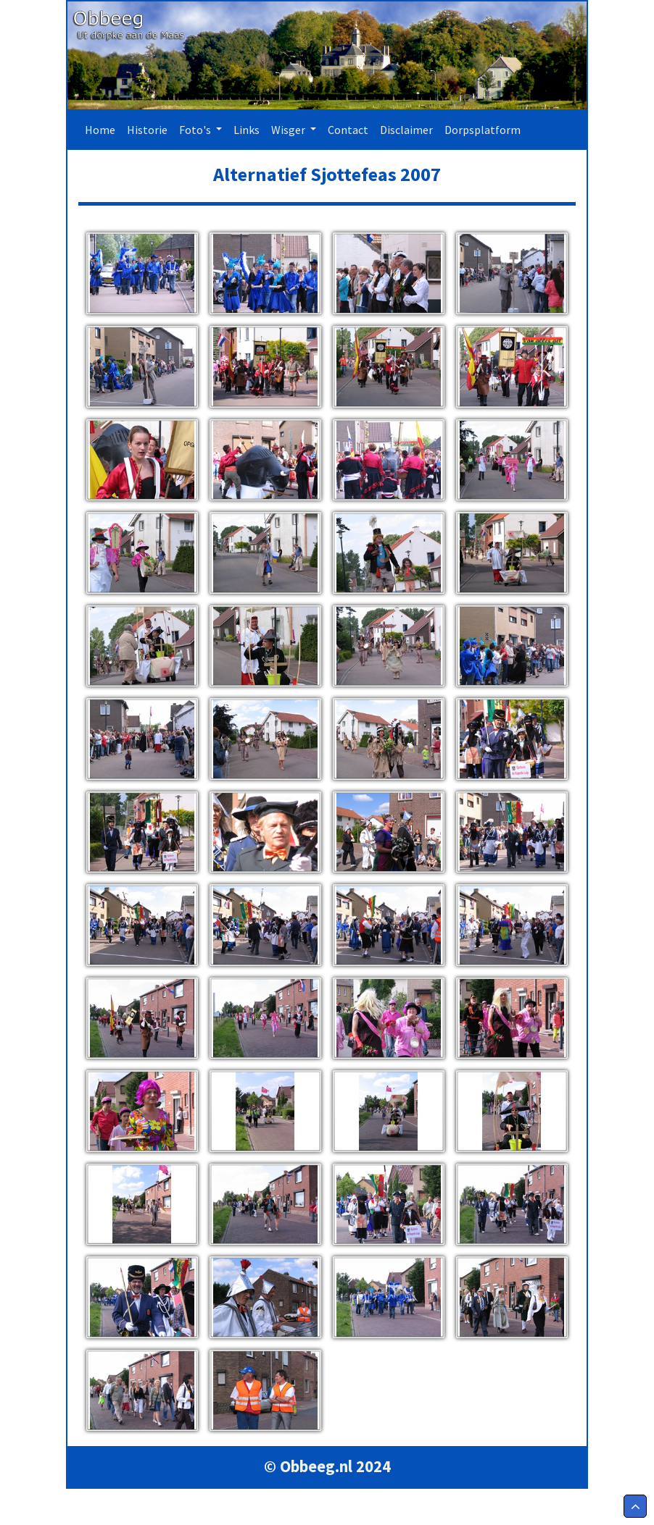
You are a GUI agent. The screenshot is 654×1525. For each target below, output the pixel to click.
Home (103, 128)
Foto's (196, 129)
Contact (348, 129)
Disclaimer (406, 129)
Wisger (289, 129)
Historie (147, 129)
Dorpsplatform (482, 129)
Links (246, 129)
